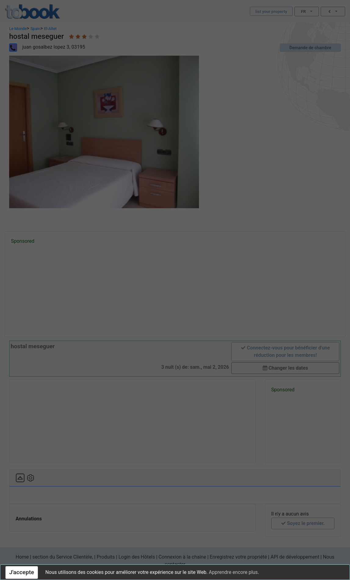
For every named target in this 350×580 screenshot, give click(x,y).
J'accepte (21, 572)
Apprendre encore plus (233, 572)
